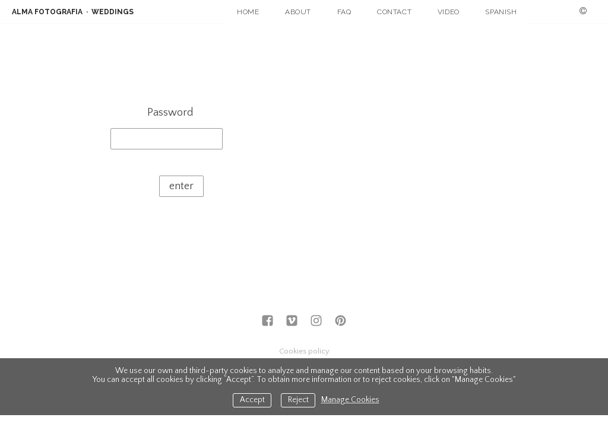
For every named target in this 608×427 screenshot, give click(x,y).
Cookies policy (304, 351)
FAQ (344, 12)
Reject (298, 400)
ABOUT (298, 12)
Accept (252, 400)
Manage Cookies (350, 400)
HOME (248, 12)
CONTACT (394, 12)
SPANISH (501, 12)
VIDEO (449, 12)
